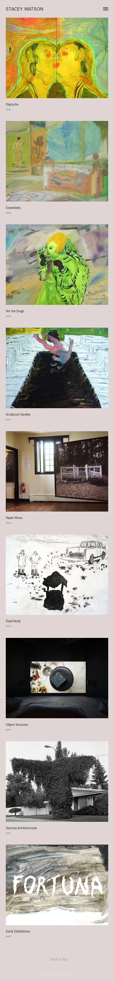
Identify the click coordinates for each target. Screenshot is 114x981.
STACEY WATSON (25, 8)
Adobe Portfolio (64, 974)
